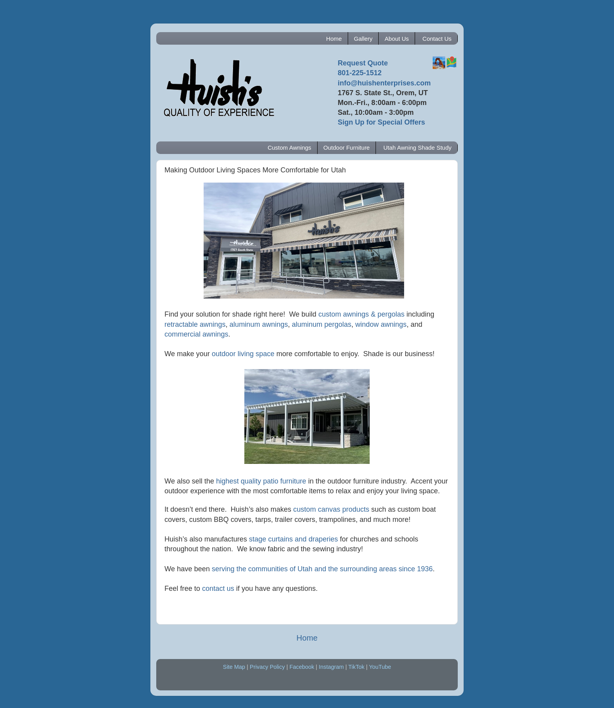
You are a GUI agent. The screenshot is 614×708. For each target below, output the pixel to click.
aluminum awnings (258, 324)
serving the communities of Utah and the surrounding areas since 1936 (322, 569)
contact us (218, 588)
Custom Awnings (289, 147)
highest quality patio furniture (261, 481)
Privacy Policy (267, 667)
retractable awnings (195, 324)
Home (334, 38)
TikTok (357, 667)
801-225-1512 (359, 73)
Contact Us (437, 38)
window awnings (380, 324)
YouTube (380, 667)
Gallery (363, 38)
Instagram (331, 667)
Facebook (301, 667)
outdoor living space (243, 354)
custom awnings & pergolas (361, 314)
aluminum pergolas (321, 324)
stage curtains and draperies (293, 539)
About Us (397, 38)
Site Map (234, 667)
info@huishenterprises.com (384, 83)
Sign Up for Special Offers (381, 122)
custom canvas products (331, 509)
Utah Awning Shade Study (417, 147)
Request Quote (363, 63)
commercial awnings (196, 334)
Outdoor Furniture (346, 147)
